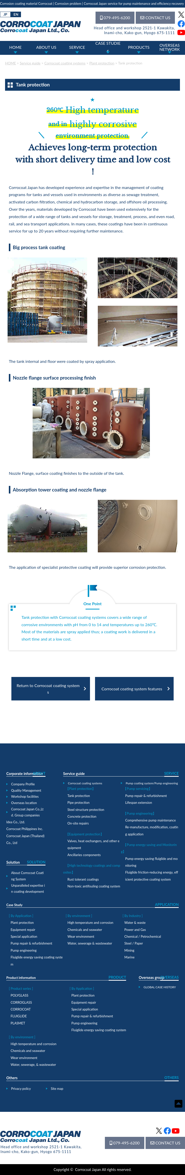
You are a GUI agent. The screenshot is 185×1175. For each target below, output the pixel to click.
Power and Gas (135, 930)
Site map (57, 1089)
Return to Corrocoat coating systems (48, 688)
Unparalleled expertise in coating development (28, 888)
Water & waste (135, 923)
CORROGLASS (21, 1002)
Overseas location (24, 803)
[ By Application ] (21, 916)
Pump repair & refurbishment (146, 796)
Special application (24, 936)
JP (5, 14)
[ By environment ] (79, 916)
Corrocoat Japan (88, 1169)
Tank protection (78, 796)
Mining (129, 950)
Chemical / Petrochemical (142, 936)
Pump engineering (24, 950)
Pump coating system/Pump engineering (152, 783)
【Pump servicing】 (137, 789)
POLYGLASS (19, 995)
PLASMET (18, 1023)
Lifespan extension (138, 803)
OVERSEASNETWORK (169, 47)
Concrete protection (81, 816)
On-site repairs (78, 823)
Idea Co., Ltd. (15, 822)
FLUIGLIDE (19, 1016)
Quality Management (26, 790)
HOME (15, 47)
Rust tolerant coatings (83, 879)
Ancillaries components (84, 855)
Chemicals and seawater (84, 930)
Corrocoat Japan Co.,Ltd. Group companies (27, 812)
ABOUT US (46, 47)
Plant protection (22, 923)
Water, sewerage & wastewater (89, 943)
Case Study (14, 905)
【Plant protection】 (80, 789)
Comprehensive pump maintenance (150, 820)
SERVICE (77, 47)
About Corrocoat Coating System (27, 876)
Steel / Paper (133, 943)
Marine (129, 957)
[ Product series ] (21, 988)
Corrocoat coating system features (132, 688)
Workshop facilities (25, 796)
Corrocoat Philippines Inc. (24, 829)
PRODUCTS (138, 47)
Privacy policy (21, 1089)
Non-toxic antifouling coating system (93, 886)
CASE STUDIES (107, 47)
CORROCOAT (21, 1009)
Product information (21, 978)
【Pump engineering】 (139, 813)
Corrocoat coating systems (85, 783)
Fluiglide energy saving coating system (98, 1030)
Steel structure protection (85, 810)
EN (16, 14)
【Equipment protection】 (85, 834)
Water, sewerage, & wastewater (33, 1065)
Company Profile (23, 784)
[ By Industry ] (133, 916)
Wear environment (80, 936)
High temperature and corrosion (90, 923)
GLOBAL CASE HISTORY (160, 987)
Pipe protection (78, 803)
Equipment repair (23, 930)
